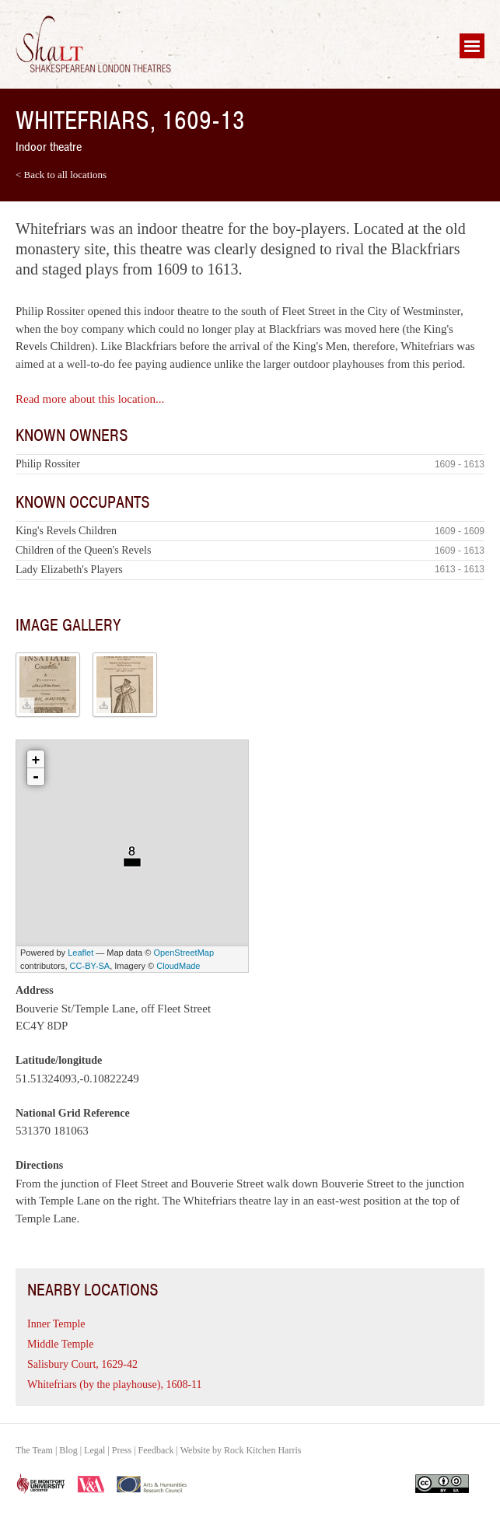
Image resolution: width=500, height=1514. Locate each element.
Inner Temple (56, 1324)
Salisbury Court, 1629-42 (82, 1364)
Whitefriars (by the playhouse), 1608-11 (114, 1384)
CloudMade (178, 965)
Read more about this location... (90, 399)
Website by (241, 1450)
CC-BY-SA (90, 965)
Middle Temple (60, 1344)
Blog (68, 1450)
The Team (34, 1450)
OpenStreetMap (183, 952)
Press (121, 1450)
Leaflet (80, 952)
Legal (94, 1450)
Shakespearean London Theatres (93, 44)
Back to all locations (65, 174)
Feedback (156, 1450)
